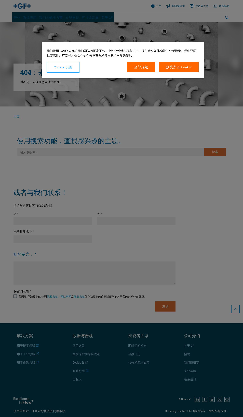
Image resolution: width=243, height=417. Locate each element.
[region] (123, 60)
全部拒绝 (141, 67)
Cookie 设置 (63, 67)
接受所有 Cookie (179, 67)
